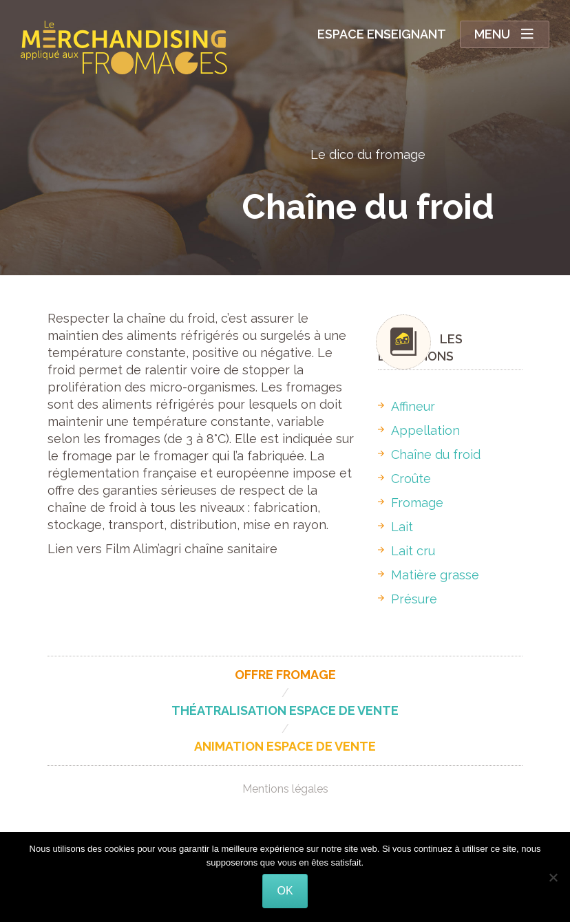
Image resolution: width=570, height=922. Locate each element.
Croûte (404, 478)
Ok (285, 891)
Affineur (406, 406)
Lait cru (406, 551)
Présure (407, 599)
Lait (395, 526)
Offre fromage (285, 674)
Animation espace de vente (285, 746)
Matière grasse (428, 575)
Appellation (419, 430)
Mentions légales (285, 788)
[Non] (553, 877)
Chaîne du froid (429, 454)
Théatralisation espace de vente (285, 710)
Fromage (410, 502)
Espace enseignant (381, 34)
